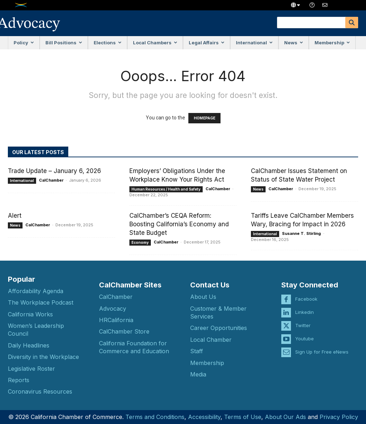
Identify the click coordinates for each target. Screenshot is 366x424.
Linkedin (304, 306)
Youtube (304, 333)
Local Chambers (155, 42)
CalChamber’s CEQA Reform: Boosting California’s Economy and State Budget (179, 224)
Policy (24, 42)
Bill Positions (63, 42)
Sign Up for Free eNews (321, 346)
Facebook (306, 293)
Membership (332, 42)
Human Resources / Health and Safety (166, 189)
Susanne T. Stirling (301, 233)
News (293, 42)
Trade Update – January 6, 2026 (54, 170)
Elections (108, 42)
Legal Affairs (206, 42)
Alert (14, 215)
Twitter (303, 319)
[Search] (351, 22)
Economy (140, 242)
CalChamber (51, 180)
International (254, 42)
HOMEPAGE (204, 118)
